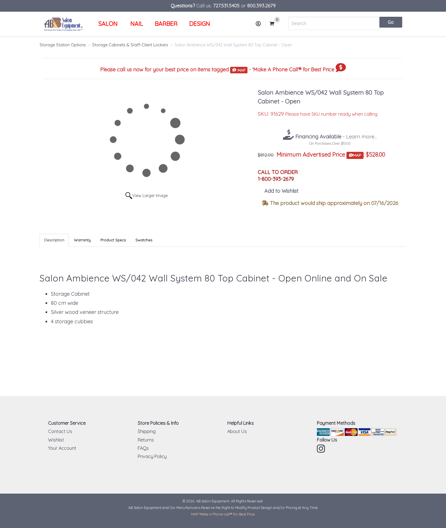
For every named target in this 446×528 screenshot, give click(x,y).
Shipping (147, 431)
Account (260, 25)
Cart (274, 23)
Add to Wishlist (281, 191)
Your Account (62, 448)
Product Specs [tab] (113, 240)
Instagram (321, 448)
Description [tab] (54, 240)
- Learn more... (335, 136)
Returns (146, 440)
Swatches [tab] (143, 240)
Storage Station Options (63, 44)
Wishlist (56, 440)
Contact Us (60, 431)
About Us (237, 431)
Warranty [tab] (82, 240)
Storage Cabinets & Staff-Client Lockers (130, 44)
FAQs (143, 448)
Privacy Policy (152, 456)
